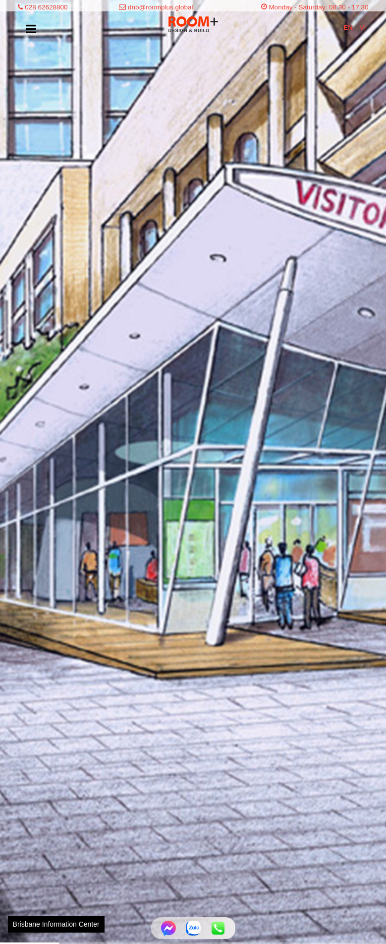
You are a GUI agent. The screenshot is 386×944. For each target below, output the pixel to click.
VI (363, 27)
